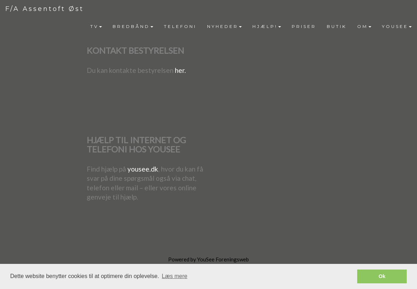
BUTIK (337, 26)
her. (180, 70)
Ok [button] (382, 276)
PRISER (304, 26)
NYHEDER (224, 26)
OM (364, 26)
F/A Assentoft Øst (44, 9)
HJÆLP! (266, 26)
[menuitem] (96, 26)
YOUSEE (397, 26)
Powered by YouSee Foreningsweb (208, 259)
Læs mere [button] (174, 276)
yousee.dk (142, 169)
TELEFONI (180, 26)
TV (96, 26)
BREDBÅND (133, 26)
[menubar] (251, 26)
